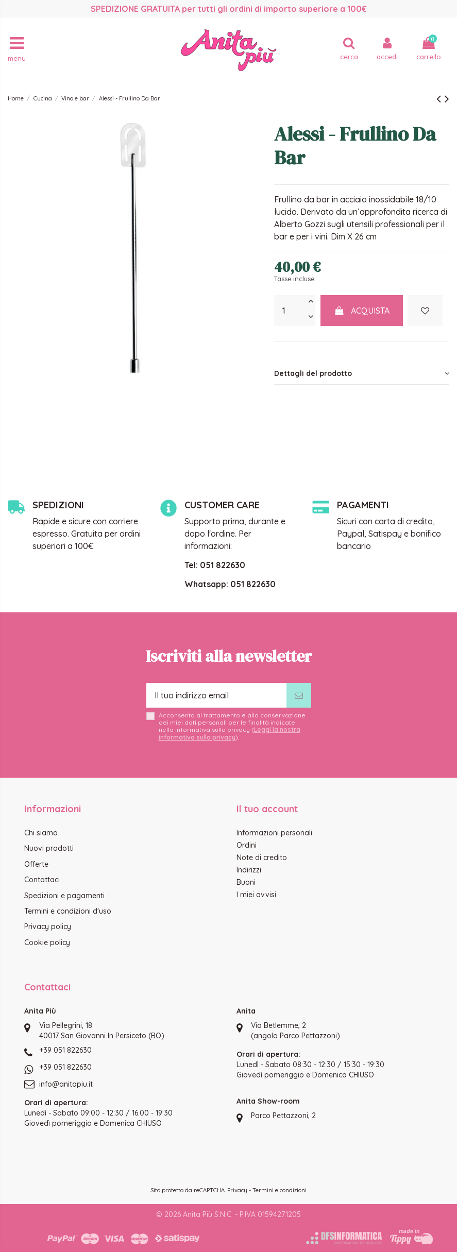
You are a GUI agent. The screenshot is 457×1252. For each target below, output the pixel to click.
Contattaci (42, 879)
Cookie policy (47, 942)
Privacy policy (47, 926)
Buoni (246, 882)
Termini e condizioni (279, 1190)
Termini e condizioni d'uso (67, 911)
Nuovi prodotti (49, 848)
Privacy (237, 1190)
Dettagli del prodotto (361, 373)
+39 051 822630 (65, 1050)
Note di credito (261, 857)
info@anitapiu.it (66, 1084)
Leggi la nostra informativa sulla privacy (229, 733)
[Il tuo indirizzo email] (216, 695)
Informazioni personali (274, 832)
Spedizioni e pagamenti (64, 895)
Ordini (246, 845)
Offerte (36, 864)
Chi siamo (41, 832)
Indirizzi (248, 869)
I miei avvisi (256, 894)
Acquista (362, 310)
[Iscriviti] (298, 695)
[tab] (361, 373)
